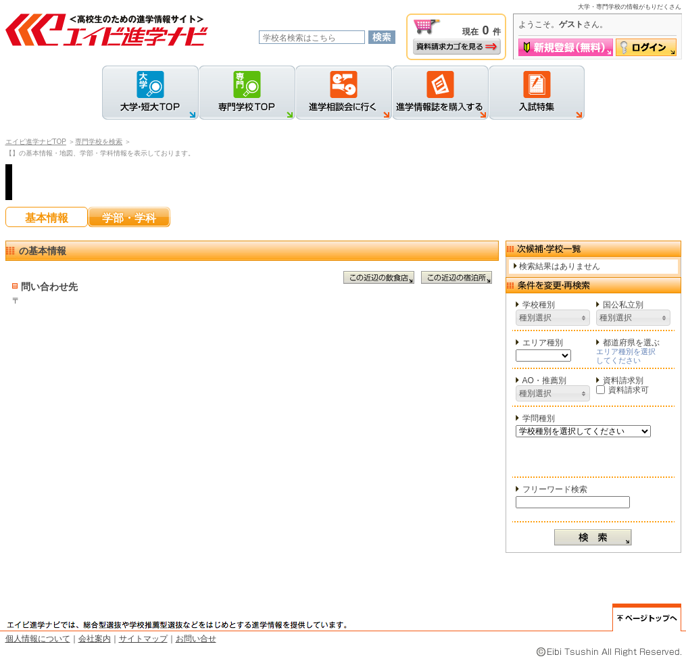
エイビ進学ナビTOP (35, 141)
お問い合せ (196, 638)
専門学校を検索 (98, 141)
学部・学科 (129, 218)
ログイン (646, 47)
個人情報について (37, 638)
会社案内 (94, 638)
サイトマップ (143, 638)
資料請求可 (622, 390)
